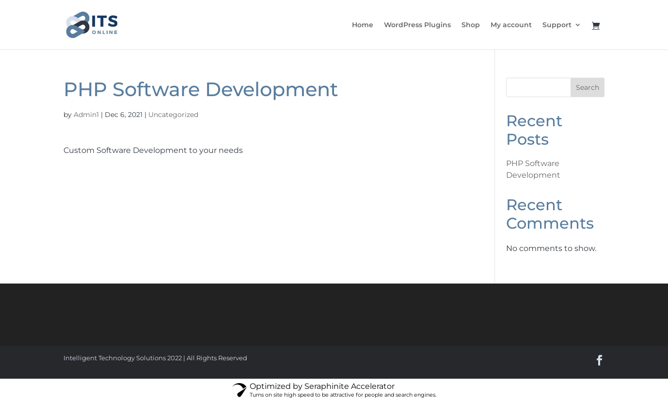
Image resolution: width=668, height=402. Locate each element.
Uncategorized (173, 114)
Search (587, 87)
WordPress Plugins (417, 25)
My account (511, 25)
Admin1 (86, 114)
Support (557, 25)
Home (362, 25)
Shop (470, 25)
